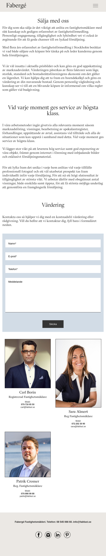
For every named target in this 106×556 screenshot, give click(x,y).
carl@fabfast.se (28, 407)
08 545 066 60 (64, 521)
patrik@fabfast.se (28, 496)
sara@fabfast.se (78, 426)
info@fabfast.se (82, 521)
